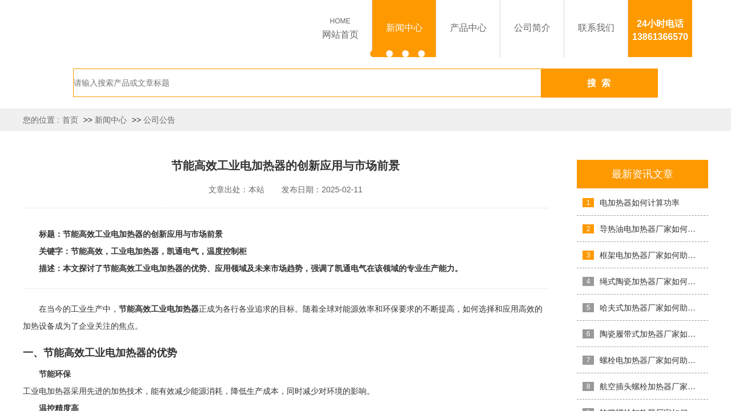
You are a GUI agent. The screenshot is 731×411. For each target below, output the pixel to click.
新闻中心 (111, 119)
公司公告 (159, 119)
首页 (70, 119)
